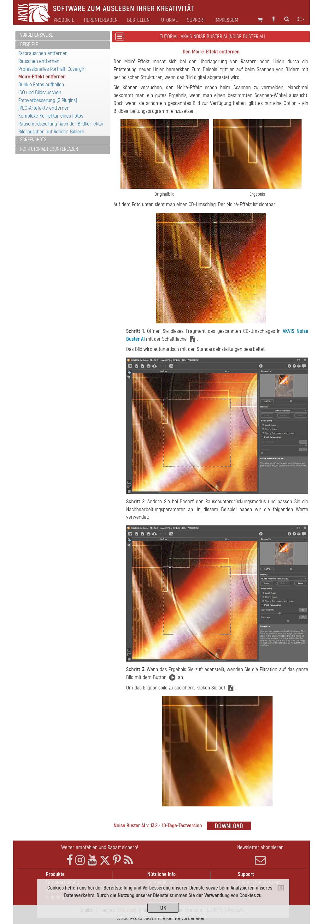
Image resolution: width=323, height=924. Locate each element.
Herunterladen (101, 20)
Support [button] (196, 20)
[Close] (281, 887)
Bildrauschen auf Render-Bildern (51, 131)
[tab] (62, 35)
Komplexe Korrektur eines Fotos (50, 116)
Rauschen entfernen (38, 61)
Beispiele (29, 44)
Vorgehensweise (36, 35)
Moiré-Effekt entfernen (42, 76)
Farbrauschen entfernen (43, 53)
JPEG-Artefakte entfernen (43, 108)
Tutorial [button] (168, 20)
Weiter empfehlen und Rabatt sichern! (99, 847)
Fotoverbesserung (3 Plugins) (47, 100)
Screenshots (33, 140)
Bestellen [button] (138, 20)
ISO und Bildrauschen (39, 92)
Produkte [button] (64, 20)
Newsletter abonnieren (260, 855)
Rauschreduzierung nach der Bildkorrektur (61, 123)
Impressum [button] (226, 20)
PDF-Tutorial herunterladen (49, 149)
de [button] (301, 19)
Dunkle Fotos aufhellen (41, 84)
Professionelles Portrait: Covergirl (51, 69)
